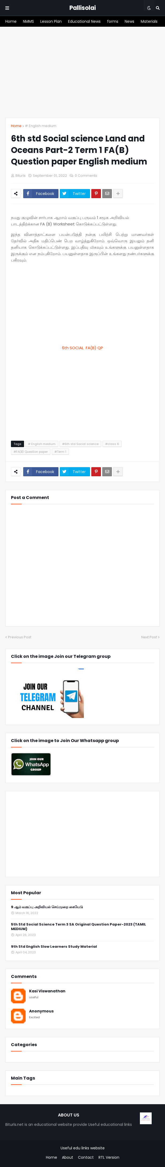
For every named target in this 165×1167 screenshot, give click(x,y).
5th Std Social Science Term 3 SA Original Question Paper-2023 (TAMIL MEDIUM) (78, 926)
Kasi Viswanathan (47, 991)
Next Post (149, 637)
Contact (86, 1157)
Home (16, 125)
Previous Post (19, 637)
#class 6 (112, 444)
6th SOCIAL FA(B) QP (82, 348)
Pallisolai (82, 8)
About (67, 1157)
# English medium (40, 125)
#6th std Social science (80, 444)
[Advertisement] (82, 72)
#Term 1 (60, 452)
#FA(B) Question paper (31, 452)
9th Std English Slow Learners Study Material (54, 947)
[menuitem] (11, 21)
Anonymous (41, 1011)
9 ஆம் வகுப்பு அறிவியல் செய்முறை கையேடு (47, 907)
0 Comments (86, 175)
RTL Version (109, 1157)
